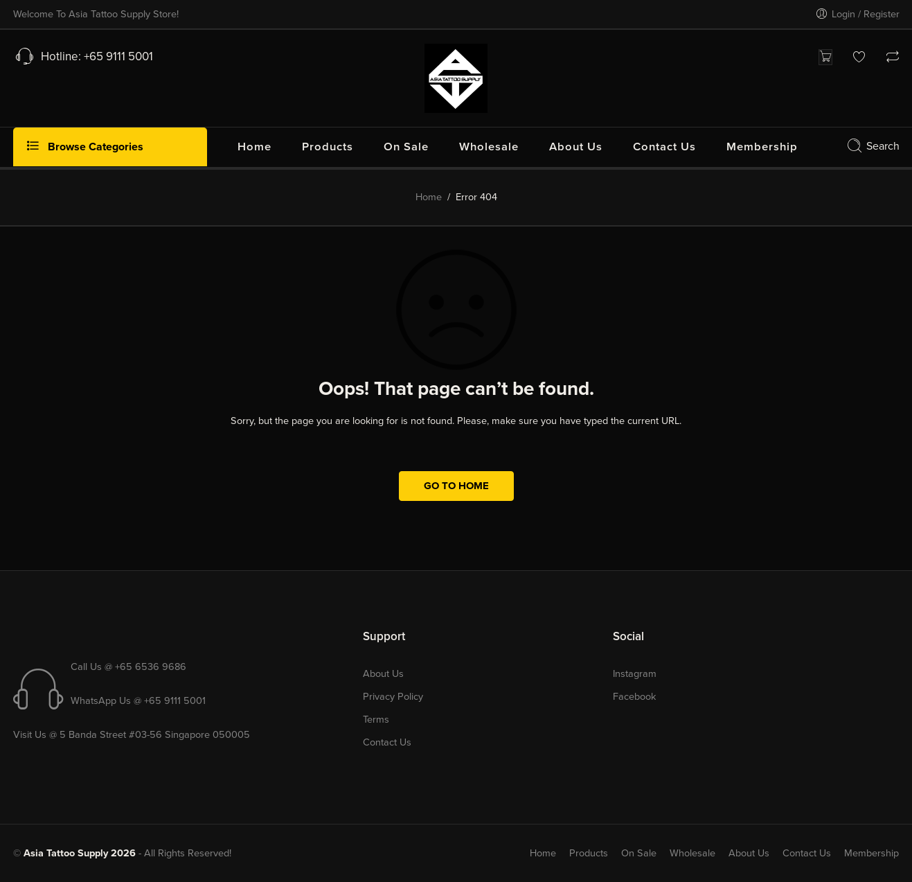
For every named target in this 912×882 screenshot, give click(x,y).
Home (428, 197)
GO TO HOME (456, 485)
